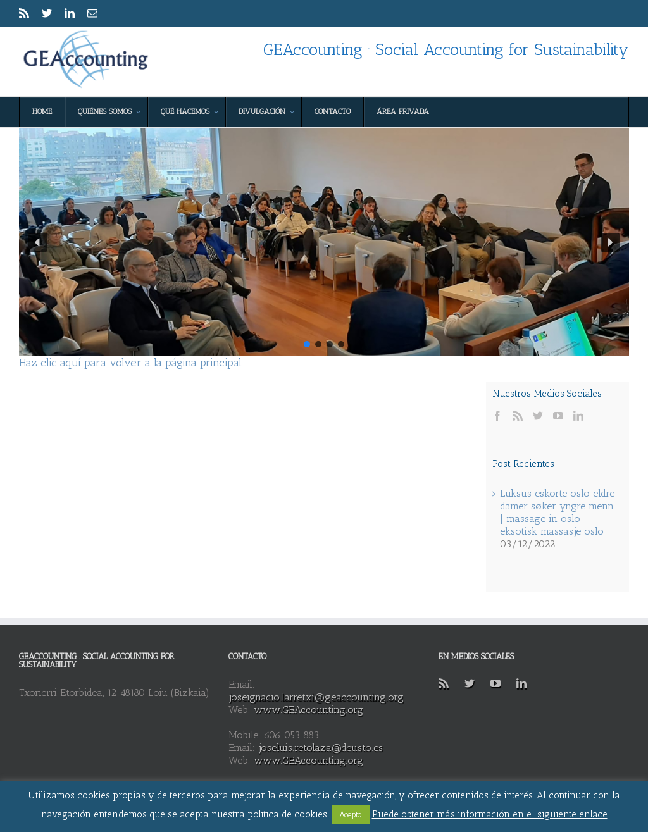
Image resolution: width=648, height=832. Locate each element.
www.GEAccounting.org (308, 710)
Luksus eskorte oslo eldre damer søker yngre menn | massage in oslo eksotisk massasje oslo (557, 512)
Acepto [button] (350, 814)
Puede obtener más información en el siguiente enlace (490, 814)
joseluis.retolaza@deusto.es (320, 748)
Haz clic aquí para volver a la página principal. (131, 362)
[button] (37, 242)
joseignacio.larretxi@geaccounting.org (316, 697)
